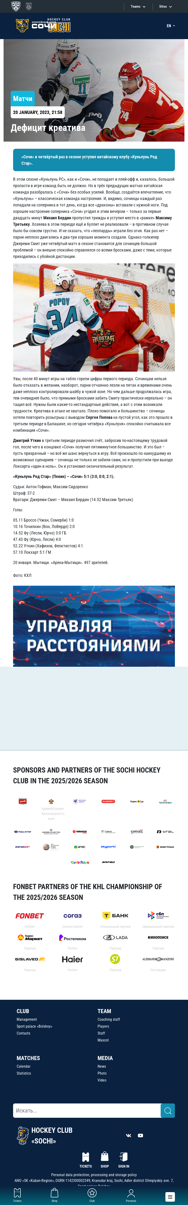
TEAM (104, 1011)
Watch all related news (37, 736)
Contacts (23, 1033)
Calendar (23, 1066)
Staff (101, 1033)
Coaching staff (109, 1019)
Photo (102, 1073)
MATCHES (28, 1058)
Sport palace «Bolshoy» (34, 1026)
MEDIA (105, 1058)
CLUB (23, 1011)
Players (103, 1026)
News (102, 1066)
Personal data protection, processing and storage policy (94, 1175)
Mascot (103, 1040)
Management (27, 1019)
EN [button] (169, 26)
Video (102, 1080)
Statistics (24, 1073)
